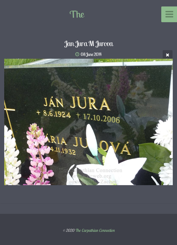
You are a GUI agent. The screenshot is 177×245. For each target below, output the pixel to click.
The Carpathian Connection (95, 230)
